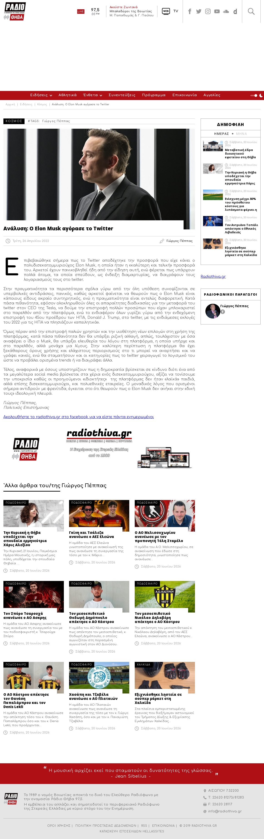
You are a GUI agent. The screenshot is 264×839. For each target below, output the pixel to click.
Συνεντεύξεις (122, 95)
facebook (189, 11)
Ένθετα (91, 95)
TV (175, 11)
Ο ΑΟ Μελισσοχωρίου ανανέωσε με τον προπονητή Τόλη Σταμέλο (159, 536)
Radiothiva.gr (213, 277)
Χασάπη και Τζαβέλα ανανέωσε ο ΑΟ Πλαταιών (93, 696)
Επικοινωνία (184, 95)
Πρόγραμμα (154, 95)
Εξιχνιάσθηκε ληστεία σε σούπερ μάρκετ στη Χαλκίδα (158, 698)
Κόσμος (42, 104)
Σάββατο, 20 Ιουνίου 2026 (30, 570)
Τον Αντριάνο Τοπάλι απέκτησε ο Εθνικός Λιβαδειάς (241, 228)
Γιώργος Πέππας (56, 121)
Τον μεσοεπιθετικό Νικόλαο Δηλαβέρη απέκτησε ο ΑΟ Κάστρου (157, 617)
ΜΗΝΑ (241, 133)
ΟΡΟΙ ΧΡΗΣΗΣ (58, 825)
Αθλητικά (68, 95)
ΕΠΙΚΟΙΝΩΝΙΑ (163, 825)
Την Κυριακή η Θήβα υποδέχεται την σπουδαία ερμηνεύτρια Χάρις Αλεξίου (25, 538)
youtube (217, 11)
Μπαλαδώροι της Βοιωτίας (131, 11)
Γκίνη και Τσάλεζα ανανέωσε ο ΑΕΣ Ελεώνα (91, 534)
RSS (144, 825)
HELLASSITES (153, 831)
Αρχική (10, 104)
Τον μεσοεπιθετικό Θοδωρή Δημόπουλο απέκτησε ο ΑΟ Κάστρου (91, 617)
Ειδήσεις (39, 95)
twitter (198, 11)
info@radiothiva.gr (225, 811)
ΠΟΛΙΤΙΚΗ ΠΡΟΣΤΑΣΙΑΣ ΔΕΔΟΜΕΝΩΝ (105, 825)
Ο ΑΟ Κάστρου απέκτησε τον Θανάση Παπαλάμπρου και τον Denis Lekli (26, 700)
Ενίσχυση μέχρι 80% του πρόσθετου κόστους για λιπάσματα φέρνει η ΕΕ (241, 204)
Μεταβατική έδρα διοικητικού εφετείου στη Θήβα (240, 153)
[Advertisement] (132, 57)
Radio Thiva (14, 11)
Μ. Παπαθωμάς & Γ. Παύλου (132, 15)
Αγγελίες (212, 95)
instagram (207, 11)
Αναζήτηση (251, 11)
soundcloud (226, 11)
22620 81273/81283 (228, 797)
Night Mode (257, 95)
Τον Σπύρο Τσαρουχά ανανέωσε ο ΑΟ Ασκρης (25, 615)
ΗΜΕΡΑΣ (221, 133)
